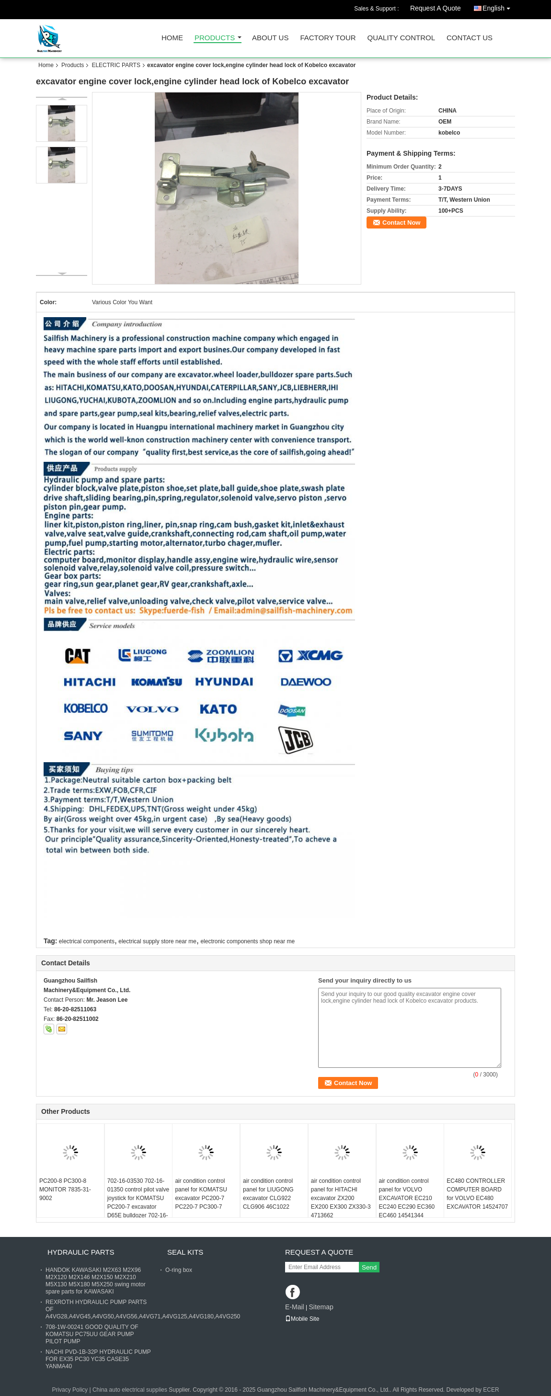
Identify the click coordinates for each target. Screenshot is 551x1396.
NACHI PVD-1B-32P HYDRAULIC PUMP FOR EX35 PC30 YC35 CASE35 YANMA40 (98, 1359)
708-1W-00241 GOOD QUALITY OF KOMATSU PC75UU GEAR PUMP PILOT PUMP (92, 1334)
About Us (270, 38)
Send (369, 1267)
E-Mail (294, 1307)
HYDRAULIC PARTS (80, 1252)
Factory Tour (328, 38)
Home (172, 38)
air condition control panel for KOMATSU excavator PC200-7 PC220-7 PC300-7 (201, 1194)
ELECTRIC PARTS (116, 65)
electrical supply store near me (157, 941)
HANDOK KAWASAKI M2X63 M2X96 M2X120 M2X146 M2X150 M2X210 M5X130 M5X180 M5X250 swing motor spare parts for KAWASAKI (96, 1281)
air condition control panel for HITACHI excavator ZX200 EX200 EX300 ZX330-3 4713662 (341, 1198)
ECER (491, 1389)
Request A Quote (435, 8)
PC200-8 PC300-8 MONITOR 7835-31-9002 (65, 1189)
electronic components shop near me (247, 941)
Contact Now (401, 222)
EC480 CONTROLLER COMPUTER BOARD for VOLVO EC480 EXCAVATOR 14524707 (477, 1194)
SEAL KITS (185, 1252)
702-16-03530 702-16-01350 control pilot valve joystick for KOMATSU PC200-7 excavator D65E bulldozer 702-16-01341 (138, 1202)
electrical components (87, 941)
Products (215, 38)
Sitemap (321, 1307)
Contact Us (470, 38)
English (498, 6)
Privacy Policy (70, 1389)
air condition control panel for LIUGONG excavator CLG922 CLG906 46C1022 (268, 1194)
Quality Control (401, 38)
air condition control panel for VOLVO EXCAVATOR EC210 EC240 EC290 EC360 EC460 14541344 (407, 1198)
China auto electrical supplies (129, 1389)
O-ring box (178, 1270)
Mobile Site (302, 1319)
